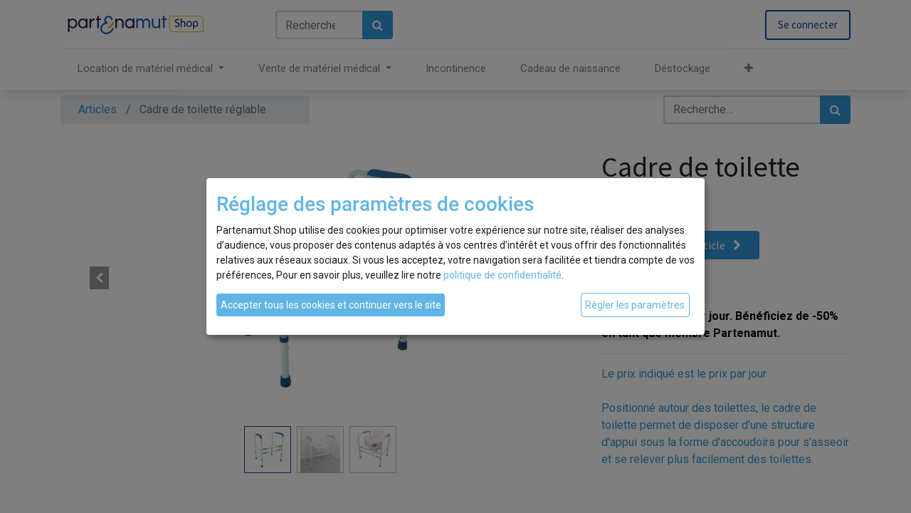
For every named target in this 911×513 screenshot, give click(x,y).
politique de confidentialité (502, 275)
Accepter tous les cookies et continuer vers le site (331, 305)
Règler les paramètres (635, 305)
